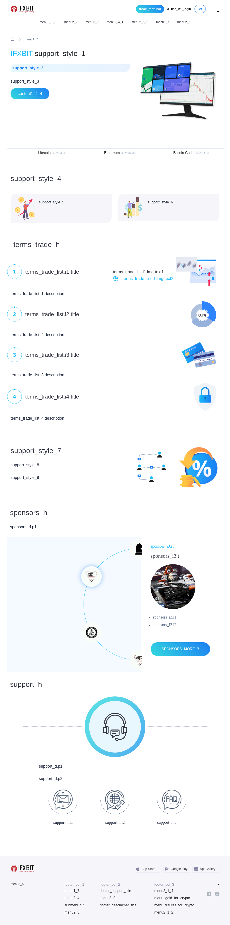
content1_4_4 (30, 93)
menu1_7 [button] (162, 22)
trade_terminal (150, 9)
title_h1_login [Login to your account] (181, 9)
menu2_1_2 (163, 912)
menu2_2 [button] (70, 22)
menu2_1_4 (163, 891)
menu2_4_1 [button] (115, 22)
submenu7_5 (74, 905)
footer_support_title (115, 891)
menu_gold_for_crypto (169, 898)
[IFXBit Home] (23, 9)
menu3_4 (72, 898)
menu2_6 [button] (183, 22)
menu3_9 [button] (92, 22)
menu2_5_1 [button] (139, 22)
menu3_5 (107, 898)
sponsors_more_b (180, 649)
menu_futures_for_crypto (169, 905)
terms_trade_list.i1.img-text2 (148, 278)
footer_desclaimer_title (118, 905)
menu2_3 (72, 912)
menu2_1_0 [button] (48, 22)
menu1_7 (72, 891)
